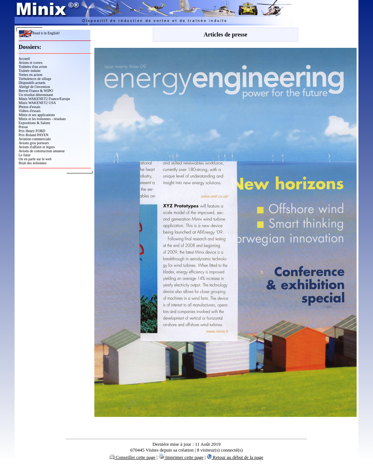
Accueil (24, 59)
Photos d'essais (29, 107)
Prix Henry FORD (32, 131)
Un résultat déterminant (36, 95)
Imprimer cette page (181, 457)
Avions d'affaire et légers (37, 147)
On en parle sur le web (35, 159)
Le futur (25, 155)
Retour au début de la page (235, 457)
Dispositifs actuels (32, 83)
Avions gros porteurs (34, 143)
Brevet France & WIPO (36, 91)
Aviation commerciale (35, 139)
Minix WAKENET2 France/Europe (44, 99)
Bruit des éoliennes (33, 163)
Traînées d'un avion (33, 67)
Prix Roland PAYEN (33, 135)
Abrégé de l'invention (34, 87)
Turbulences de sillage (35, 79)
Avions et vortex (31, 63)
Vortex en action (30, 75)
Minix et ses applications (37, 115)
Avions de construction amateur (42, 151)
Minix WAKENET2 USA (37, 103)
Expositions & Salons (34, 123)
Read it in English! (39, 33)
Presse (23, 127)
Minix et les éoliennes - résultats (42, 119)
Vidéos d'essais (29, 111)
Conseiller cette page (132, 457)
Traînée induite (29, 71)
